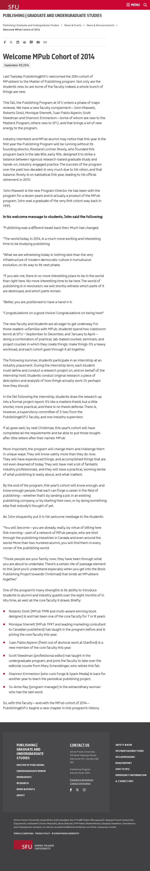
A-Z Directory (124, 781)
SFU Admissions (125, 757)
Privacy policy (42, 833)
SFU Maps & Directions (129, 751)
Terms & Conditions (24, 833)
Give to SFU (122, 769)
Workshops (24, 777)
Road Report (123, 763)
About (21, 795)
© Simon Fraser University (65, 833)
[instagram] (84, 790)
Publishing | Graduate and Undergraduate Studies (52, 15)
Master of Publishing (30, 765)
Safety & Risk (123, 744)
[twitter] (77, 790)
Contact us (79, 745)
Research (23, 783)
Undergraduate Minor (31, 771)
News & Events (73, 25)
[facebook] (71, 790)
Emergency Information (130, 775)
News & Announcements (100, 25)
